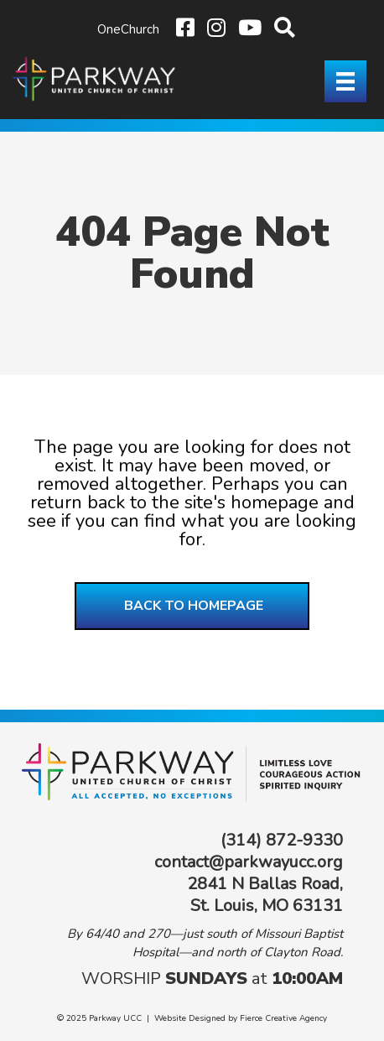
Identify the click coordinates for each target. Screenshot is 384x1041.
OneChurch (128, 29)
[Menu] (345, 81)
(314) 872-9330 (282, 840)
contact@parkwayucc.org (248, 862)
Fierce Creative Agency (283, 1018)
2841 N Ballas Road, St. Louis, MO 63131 (265, 894)
